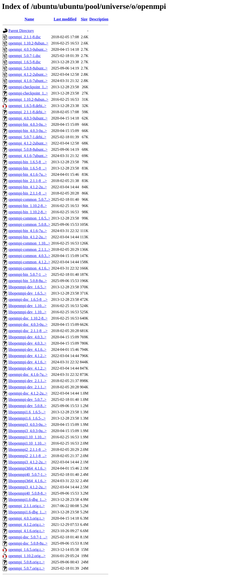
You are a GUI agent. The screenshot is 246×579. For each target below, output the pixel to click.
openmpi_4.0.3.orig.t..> (26, 518)
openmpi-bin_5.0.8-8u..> (27, 281)
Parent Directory (21, 31)
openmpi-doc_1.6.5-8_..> (28, 299)
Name (29, 19)
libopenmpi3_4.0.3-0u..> (27, 424)
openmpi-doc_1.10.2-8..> (28, 318)
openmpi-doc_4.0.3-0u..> (28, 324)
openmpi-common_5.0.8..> (29, 224)
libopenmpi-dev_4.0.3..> (27, 337)
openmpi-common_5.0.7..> (29, 199)
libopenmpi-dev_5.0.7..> (27, 399)
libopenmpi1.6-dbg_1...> (27, 499)
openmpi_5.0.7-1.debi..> (27, 137)
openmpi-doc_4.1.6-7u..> (28, 374)
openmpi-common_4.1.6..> (29, 268)
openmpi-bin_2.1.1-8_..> (27, 181)
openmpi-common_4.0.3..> (29, 256)
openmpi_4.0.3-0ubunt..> (28, 49)
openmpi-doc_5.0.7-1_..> (28, 537)
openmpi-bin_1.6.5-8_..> (27, 162)
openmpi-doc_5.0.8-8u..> (28, 543)
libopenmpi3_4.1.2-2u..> (27, 462)
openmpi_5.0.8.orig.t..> (26, 562)
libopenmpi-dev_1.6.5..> (27, 287)
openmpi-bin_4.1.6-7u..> (27, 174)
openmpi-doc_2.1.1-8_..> (28, 331)
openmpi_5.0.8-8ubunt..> (28, 68)
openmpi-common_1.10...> (29, 243)
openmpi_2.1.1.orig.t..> (26, 506)
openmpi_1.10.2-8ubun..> (28, 43)
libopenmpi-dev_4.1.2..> (27, 356)
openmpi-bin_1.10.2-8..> (27, 206)
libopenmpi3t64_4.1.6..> (27, 468)
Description (98, 19)
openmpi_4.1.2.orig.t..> (26, 524)
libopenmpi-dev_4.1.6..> (27, 349)
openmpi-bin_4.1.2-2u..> (27, 187)
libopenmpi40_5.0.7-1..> (27, 474)
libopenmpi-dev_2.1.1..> (27, 381)
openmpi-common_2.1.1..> (29, 249)
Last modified (65, 19)
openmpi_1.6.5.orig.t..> (26, 550)
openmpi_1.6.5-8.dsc (24, 62)
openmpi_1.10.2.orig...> (27, 556)
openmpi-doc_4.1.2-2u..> (28, 393)
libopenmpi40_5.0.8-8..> (27, 493)
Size (84, 19)
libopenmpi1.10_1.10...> (27, 437)
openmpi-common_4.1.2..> (29, 262)
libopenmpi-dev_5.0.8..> (27, 406)
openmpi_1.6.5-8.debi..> (27, 106)
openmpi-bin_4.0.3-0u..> (27, 124)
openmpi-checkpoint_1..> (28, 87)
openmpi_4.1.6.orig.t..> (26, 531)
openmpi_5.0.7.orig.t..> (26, 568)
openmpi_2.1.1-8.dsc (24, 37)
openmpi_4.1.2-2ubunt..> (28, 74)
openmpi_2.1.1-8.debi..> (27, 112)
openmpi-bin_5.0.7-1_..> (27, 274)
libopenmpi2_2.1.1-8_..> (27, 449)
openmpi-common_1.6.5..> (29, 218)
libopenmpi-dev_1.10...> (27, 306)
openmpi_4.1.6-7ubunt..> (28, 81)
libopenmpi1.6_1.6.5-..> (27, 412)
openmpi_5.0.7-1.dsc (24, 56)
